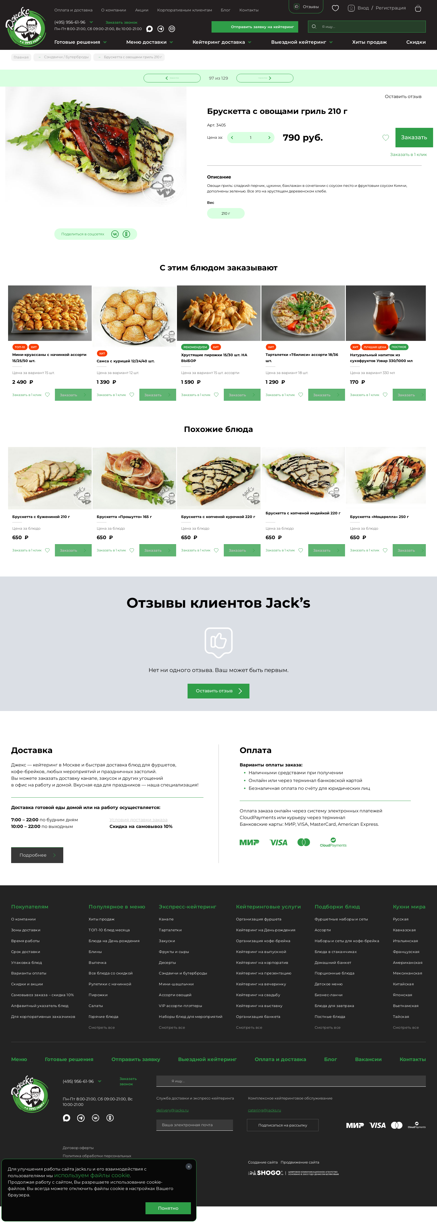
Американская (408, 985)
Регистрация (391, 8)
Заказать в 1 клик (384, 155)
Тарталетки (170, 952)
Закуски (167, 963)
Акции (142, 10)
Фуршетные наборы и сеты (341, 941)
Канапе (166, 941)
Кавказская (404, 952)
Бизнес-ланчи (329, 1017)
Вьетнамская (406, 1028)
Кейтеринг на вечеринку (261, 1006)
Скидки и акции (27, 1006)
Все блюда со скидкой (111, 995)
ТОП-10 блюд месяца (109, 952)
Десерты (167, 985)
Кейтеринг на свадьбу (258, 1017)
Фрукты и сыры (174, 974)
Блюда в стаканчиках (336, 974)
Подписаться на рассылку (282, 1147)
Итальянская (405, 963)
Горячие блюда (103, 1039)
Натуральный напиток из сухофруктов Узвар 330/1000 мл (384, 369)
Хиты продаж (369, 42)
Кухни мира (409, 929)
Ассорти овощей (175, 1017)
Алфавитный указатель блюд (40, 1028)
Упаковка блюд (26, 985)
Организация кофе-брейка (263, 963)
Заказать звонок (121, 22)
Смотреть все (102, 1049)
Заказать (384, 138)
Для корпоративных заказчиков (43, 1039)
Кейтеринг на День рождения (265, 952)
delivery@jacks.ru (172, 1132)
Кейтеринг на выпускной (261, 974)
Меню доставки (146, 42)
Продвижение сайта (300, 1185)
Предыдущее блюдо (176, 77)
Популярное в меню (117, 929)
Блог (225, 10)
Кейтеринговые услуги (268, 929)
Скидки (416, 42)
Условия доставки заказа (138, 842)
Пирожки (98, 1017)
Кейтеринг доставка (219, 42)
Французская (406, 974)
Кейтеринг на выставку (259, 1028)
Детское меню (329, 1006)
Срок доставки (25, 974)
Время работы (25, 963)
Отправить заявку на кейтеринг (262, 27)
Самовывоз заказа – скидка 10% (42, 1017)
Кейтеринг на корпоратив (262, 985)
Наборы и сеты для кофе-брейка (347, 963)
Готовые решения (77, 42)
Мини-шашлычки (176, 1006)
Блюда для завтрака (335, 1028)
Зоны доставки (25, 952)
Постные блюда (330, 1039)
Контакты (249, 10)
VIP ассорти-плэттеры (180, 1028)
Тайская (401, 1039)
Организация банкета (258, 1039)
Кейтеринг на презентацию (263, 995)
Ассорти (323, 952)
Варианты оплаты (29, 995)
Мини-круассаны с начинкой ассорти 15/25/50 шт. (48, 369)
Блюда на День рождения (114, 963)
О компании (113, 10)
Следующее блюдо (261, 77)
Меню (19, 1082)
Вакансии (368, 1082)
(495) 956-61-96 (69, 22)
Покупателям (30, 929)
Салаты (96, 1028)
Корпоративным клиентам (184, 10)
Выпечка (97, 985)
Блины (95, 974)
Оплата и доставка (73, 10)
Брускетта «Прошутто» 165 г (134, 536)
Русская (401, 941)
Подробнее (33, 877)
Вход (363, 8)
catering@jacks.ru (264, 1132)
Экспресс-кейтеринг (188, 929)
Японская (402, 1017)
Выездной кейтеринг (298, 42)
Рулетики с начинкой (110, 1006)
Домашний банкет (333, 985)
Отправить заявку (135, 1082)
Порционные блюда (335, 995)
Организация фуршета (258, 941)
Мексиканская (408, 995)
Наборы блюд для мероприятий (191, 1039)
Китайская (403, 1006)
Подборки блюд (337, 929)
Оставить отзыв (403, 97)
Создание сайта (263, 1185)
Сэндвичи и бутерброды (183, 995)
